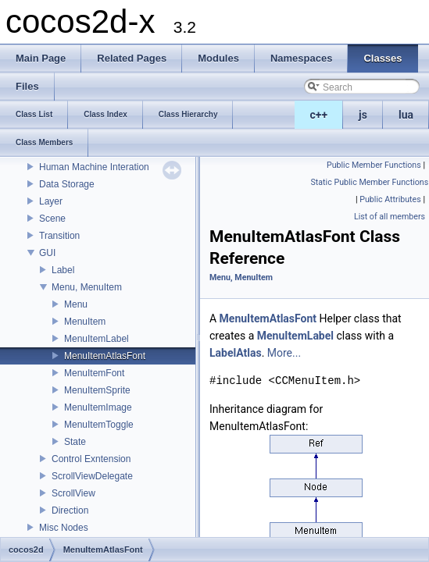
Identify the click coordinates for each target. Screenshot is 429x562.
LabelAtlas (235, 353)
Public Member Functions (374, 165)
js (363, 114)
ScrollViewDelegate (92, 476)
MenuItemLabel (96, 338)
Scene (52, 218)
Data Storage (67, 184)
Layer (51, 201)
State (75, 441)
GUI (47, 252)
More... (284, 353)
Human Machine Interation (94, 167)
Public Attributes (390, 199)
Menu (76, 304)
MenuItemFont (94, 373)
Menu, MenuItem (87, 287)
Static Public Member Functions (370, 182)
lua (406, 114)
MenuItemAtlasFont (104, 355)
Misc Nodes (63, 527)
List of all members (389, 217)
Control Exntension (91, 459)
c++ (319, 114)
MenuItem (84, 321)
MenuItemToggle (99, 424)
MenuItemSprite (97, 390)
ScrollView (73, 493)
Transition (59, 235)
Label (63, 270)
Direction (70, 510)
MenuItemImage (98, 407)
